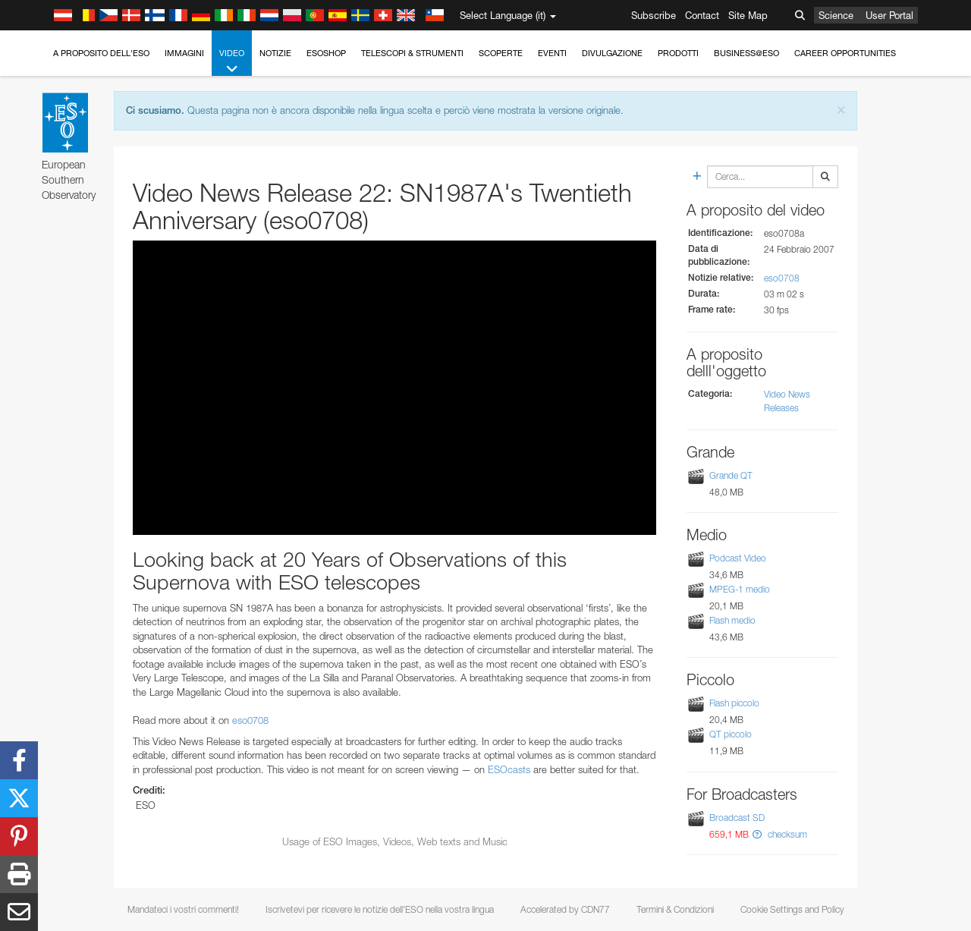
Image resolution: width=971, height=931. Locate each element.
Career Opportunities (845, 53)
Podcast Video (737, 558)
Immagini (184, 53)
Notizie (275, 53)
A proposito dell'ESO (101, 53)
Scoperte (501, 53)
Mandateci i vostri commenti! (183, 909)
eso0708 (250, 720)
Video (232, 62)
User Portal (889, 15)
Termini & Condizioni (675, 909)
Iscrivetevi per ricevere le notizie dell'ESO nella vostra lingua (380, 909)
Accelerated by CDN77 (565, 909)
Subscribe (653, 15)
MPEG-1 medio (739, 589)
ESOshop (326, 53)
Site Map (748, 15)
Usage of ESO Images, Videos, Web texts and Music (394, 841)
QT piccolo (730, 734)
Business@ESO (746, 53)
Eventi (552, 53)
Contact (702, 15)
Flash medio (732, 620)
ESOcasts (509, 769)
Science (836, 15)
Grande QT (731, 475)
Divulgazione (612, 53)
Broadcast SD (737, 817)
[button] (757, 834)
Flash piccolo (734, 703)
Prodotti (678, 53)
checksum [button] (786, 834)
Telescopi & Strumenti (412, 53)
